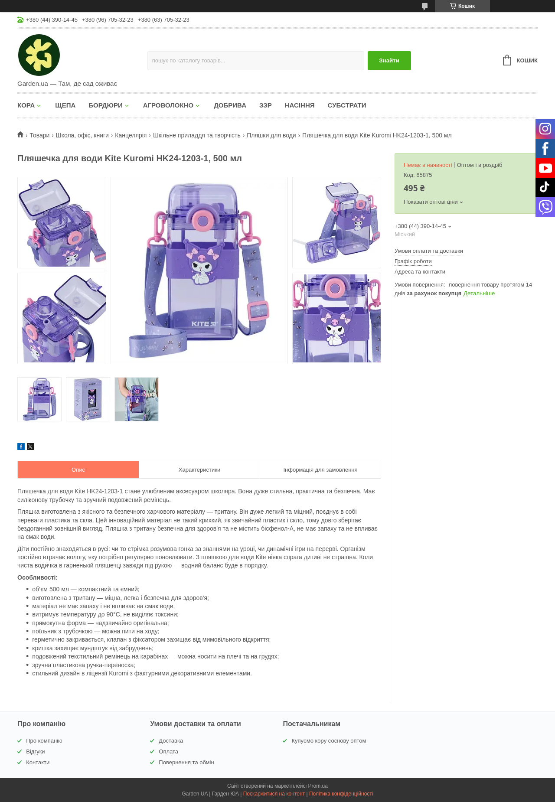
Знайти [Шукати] (389, 60)
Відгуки (35, 751)
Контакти (37, 762)
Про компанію (44, 740)
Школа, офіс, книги (82, 135)
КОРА (26, 105)
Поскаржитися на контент (274, 794)
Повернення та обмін (186, 762)
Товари (39, 135)
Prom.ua (318, 786)
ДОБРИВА (230, 105)
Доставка (171, 740)
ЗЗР (265, 105)
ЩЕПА (65, 105)
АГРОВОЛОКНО (168, 105)
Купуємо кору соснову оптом (328, 740)
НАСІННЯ (300, 105)
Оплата (168, 751)
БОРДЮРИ (105, 105)
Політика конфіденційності (341, 794)
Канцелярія (131, 135)
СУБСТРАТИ (347, 105)
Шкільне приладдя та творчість (197, 135)
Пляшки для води (271, 135)
